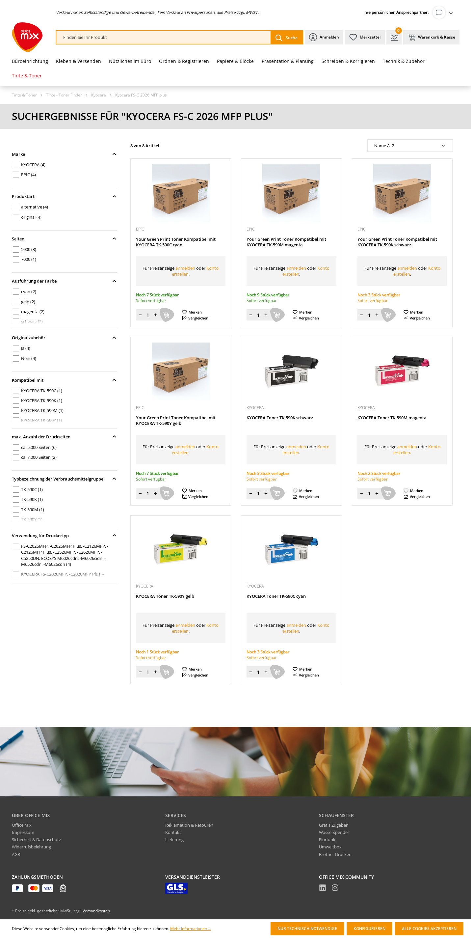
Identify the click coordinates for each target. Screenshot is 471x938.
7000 (28, 259)
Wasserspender (334, 832)
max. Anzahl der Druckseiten (64, 437)
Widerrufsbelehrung (31, 847)
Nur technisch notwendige (307, 928)
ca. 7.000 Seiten (39, 457)
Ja (25, 348)
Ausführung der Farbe (64, 281)
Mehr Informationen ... (190, 928)
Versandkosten (96, 911)
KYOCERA (33, 165)
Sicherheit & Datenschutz (36, 839)
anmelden (185, 268)
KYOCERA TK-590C (41, 391)
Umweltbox (330, 847)
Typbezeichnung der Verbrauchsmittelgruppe (64, 479)
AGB (16, 854)
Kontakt (173, 832)
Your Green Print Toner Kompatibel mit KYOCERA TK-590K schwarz (397, 242)
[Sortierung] (410, 145)
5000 (28, 249)
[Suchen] (286, 37)
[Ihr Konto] (444, 12)
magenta (32, 312)
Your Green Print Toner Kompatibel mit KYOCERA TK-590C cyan (176, 242)
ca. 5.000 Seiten (39, 447)
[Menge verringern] (140, 314)
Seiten (64, 239)
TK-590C (32, 489)
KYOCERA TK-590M (42, 410)
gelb (28, 302)
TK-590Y (31, 519)
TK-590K (32, 499)
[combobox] (163, 37)
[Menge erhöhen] (155, 314)
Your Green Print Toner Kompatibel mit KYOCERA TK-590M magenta (286, 242)
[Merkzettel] (365, 37)
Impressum (23, 832)
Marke (64, 154)
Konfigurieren (369, 928)
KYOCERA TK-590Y (41, 420)
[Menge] (147, 314)
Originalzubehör (64, 338)
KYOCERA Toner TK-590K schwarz (280, 418)
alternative (34, 207)
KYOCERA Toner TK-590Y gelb (165, 596)
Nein (28, 358)
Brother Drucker (335, 854)
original (31, 217)
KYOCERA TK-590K (41, 400)
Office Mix (22, 825)
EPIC (28, 175)
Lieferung (174, 839)
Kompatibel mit (64, 380)
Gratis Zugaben (334, 825)
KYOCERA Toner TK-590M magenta (392, 418)
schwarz (32, 321)
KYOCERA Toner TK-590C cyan (276, 596)
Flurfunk (327, 839)
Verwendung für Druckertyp (64, 535)
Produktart (64, 196)
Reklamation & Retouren (189, 825)
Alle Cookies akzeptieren (429, 928)
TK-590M (32, 509)
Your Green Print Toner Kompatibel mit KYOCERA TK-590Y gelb (176, 420)
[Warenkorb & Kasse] (431, 37)
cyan (28, 291)
